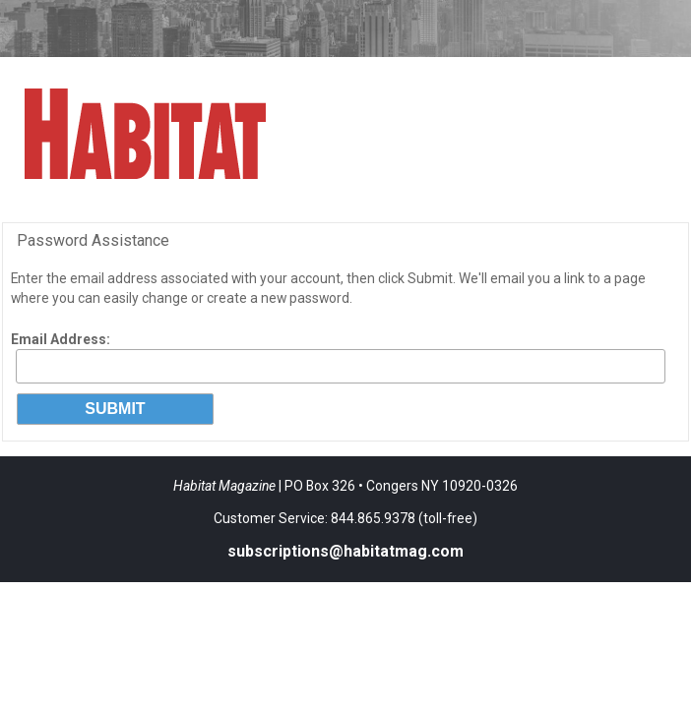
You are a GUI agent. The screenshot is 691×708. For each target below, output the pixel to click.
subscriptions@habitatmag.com (345, 551)
